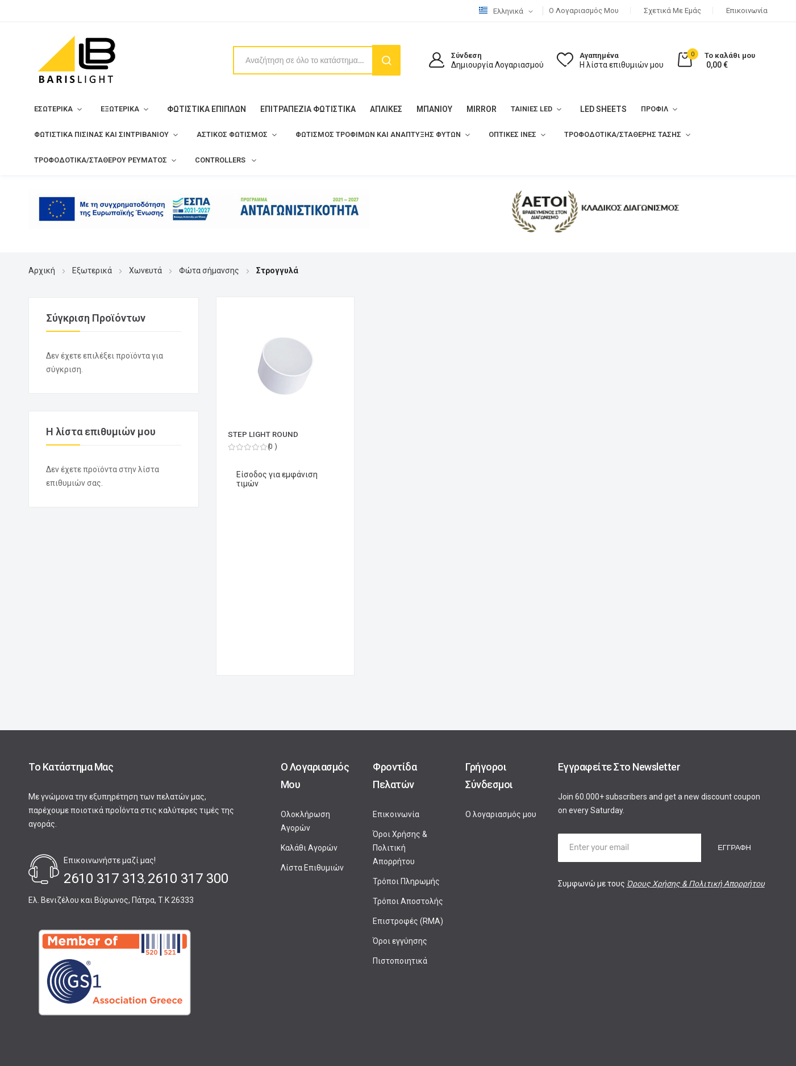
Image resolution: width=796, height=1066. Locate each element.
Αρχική (41, 270)
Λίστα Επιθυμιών (312, 701)
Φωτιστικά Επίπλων (195, 108)
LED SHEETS (585, 108)
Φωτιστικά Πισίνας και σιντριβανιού (91, 135)
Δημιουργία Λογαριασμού (497, 65)
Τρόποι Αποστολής (408, 734)
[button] (508, 11)
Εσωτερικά (50, 109)
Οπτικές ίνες (458, 135)
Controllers (198, 160)
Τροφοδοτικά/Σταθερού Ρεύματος (91, 160)
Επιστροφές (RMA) (408, 754)
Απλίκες (375, 108)
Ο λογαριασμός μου (584, 10)
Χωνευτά (145, 270)
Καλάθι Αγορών (309, 681)
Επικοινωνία (747, 10)
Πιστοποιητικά (400, 794)
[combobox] (316, 60)
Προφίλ (635, 109)
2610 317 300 (188, 712)
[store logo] (76, 60)
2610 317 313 (104, 712)
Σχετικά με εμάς (672, 10)
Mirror (470, 108)
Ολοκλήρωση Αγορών (305, 654)
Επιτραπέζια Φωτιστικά (296, 108)
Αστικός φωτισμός (207, 135)
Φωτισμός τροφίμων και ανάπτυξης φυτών (338, 135)
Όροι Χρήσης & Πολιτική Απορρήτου (400, 681)
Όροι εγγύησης (400, 774)
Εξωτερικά (111, 109)
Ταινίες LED (517, 109)
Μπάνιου (423, 108)
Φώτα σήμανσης (209, 270)
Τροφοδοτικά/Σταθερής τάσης (557, 135)
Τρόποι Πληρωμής (406, 714)
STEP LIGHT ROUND (263, 434)
